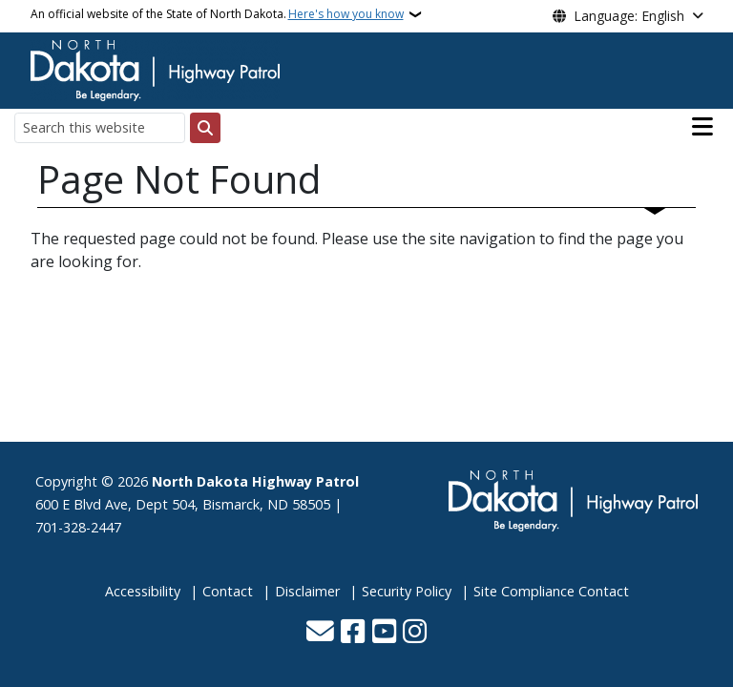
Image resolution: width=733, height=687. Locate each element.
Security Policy (406, 591)
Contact (227, 591)
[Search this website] (99, 127)
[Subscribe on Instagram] (415, 633)
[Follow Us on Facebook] (353, 633)
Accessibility (142, 591)
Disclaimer (307, 591)
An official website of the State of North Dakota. (217, 14)
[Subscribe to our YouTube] (384, 633)
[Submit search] (205, 128)
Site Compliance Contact (551, 591)
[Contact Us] (320, 633)
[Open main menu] (702, 126)
